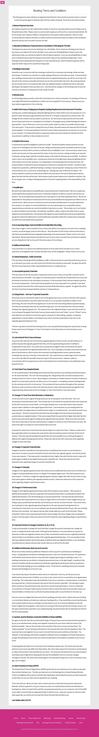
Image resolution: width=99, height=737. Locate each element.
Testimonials (80, 718)
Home (16, 718)
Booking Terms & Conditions (52, 723)
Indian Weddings (59, 718)
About (23, 718)
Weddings (47, 718)
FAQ (37, 723)
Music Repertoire (35, 718)
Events (71, 718)
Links (80, 723)
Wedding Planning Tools (25, 723)
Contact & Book (70, 723)
